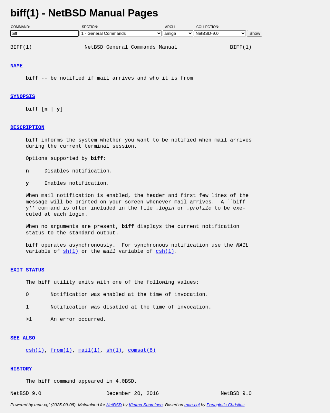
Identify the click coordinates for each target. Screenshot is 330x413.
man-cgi (191, 404)
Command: (22, 27)
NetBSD (114, 404)
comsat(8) (142, 350)
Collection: (207, 27)
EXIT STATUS (27, 270)
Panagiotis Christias (226, 404)
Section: (91, 27)
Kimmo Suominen (145, 404)
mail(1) (89, 350)
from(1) (61, 350)
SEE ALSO (22, 338)
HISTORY (21, 369)
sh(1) (70, 251)
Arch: (173, 27)
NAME (16, 66)
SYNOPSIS (22, 96)
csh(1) (165, 251)
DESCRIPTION (27, 127)
